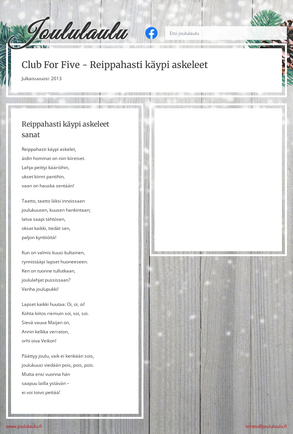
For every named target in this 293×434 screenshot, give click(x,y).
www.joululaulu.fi (24, 426)
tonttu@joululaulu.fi (266, 426)
